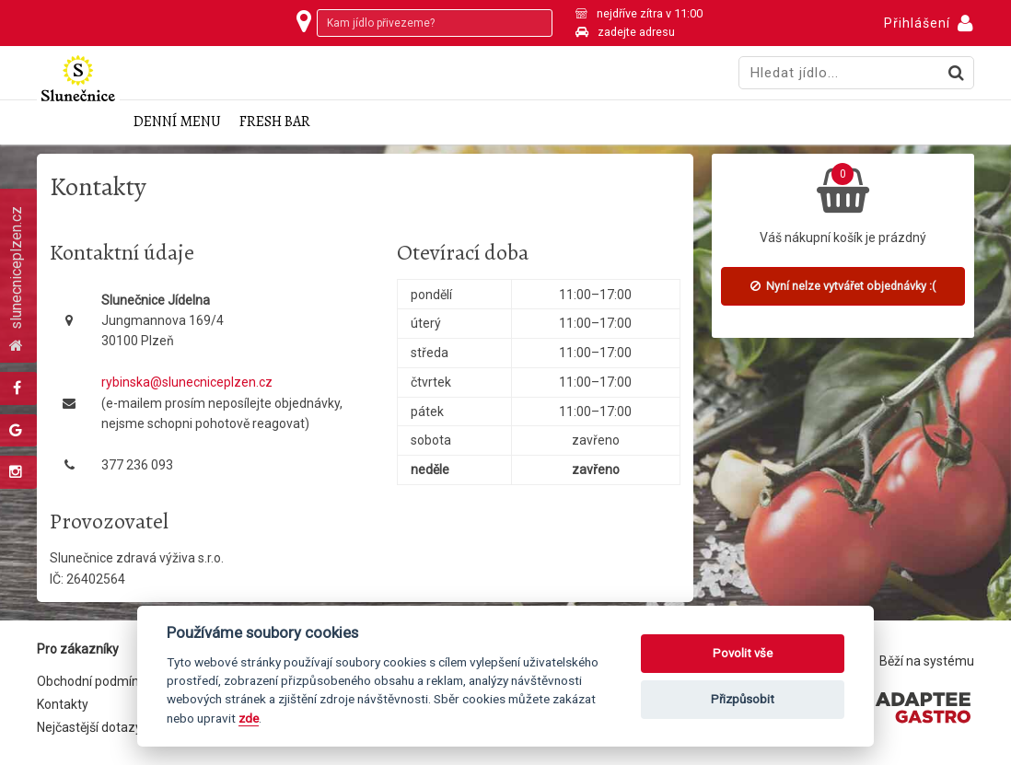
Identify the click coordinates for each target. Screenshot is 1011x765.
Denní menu (177, 122)
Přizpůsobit (742, 699)
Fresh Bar (274, 122)
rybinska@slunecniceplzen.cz (187, 382)
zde (248, 718)
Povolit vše (743, 653)
